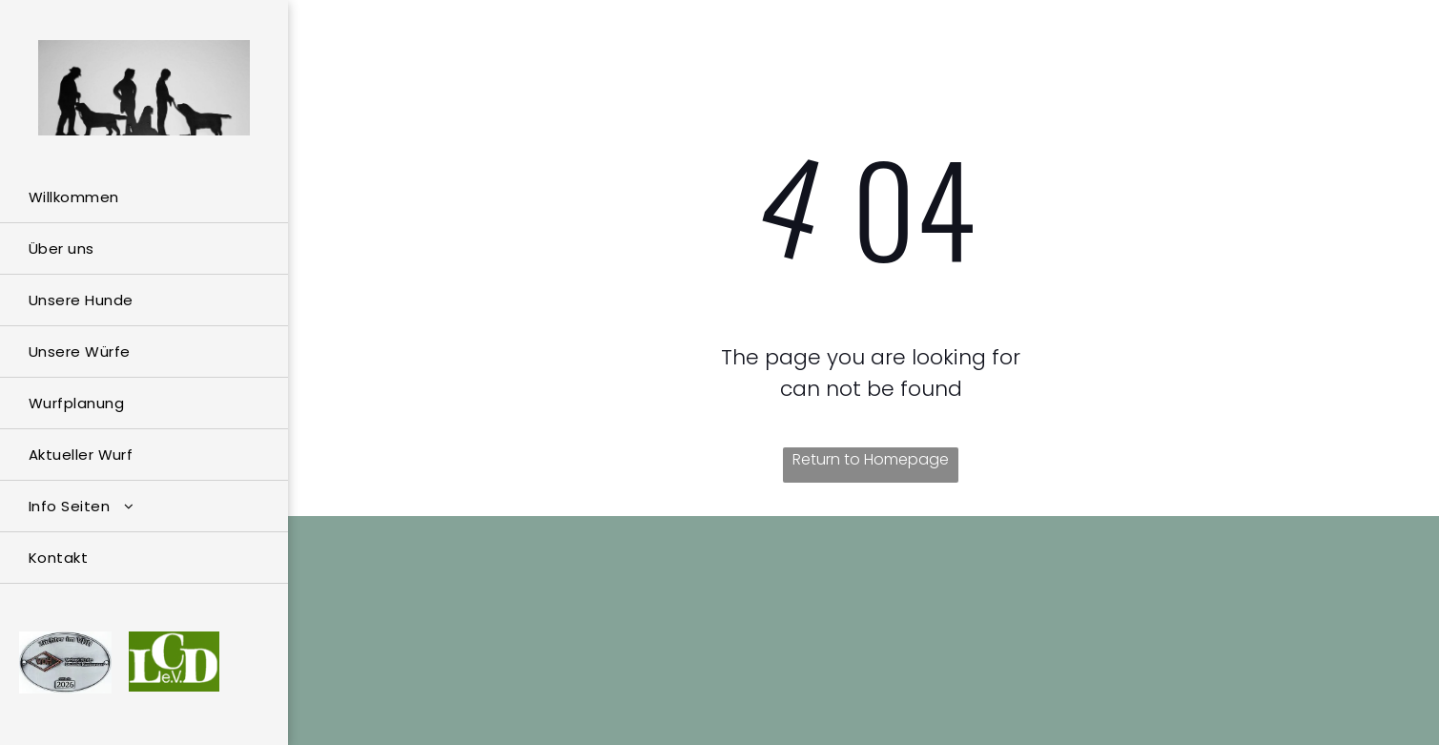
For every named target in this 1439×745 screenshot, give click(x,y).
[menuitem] (144, 197)
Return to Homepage (870, 459)
